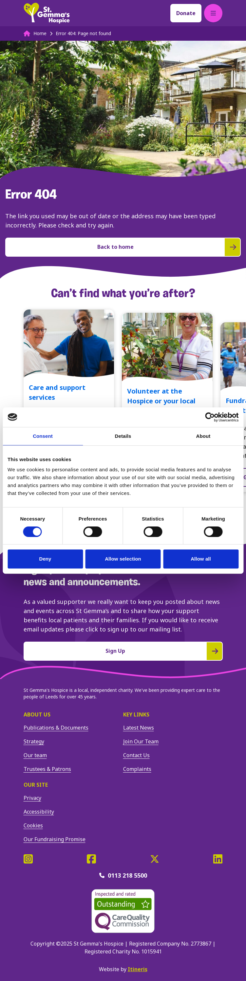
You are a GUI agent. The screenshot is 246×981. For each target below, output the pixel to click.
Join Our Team (141, 741)
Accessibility (39, 811)
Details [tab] (123, 436)
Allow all (201, 559)
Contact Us (136, 755)
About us (37, 714)
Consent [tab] (43, 436)
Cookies (33, 825)
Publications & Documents (56, 727)
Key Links (136, 714)
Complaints (137, 769)
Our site (36, 784)
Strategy (34, 741)
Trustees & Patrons (47, 769)
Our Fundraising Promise (54, 839)
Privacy (32, 797)
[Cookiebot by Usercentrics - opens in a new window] (209, 417)
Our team (35, 755)
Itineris (137, 969)
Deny (45, 559)
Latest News (138, 727)
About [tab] (203, 436)
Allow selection (123, 559)
